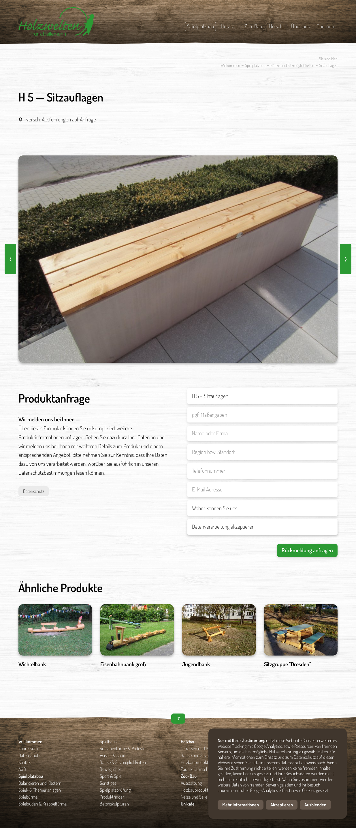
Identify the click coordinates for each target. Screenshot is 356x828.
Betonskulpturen (114, 804)
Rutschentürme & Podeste (122, 748)
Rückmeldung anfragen (307, 550)
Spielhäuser (110, 741)
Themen (325, 26)
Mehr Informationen (240, 805)
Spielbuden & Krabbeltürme (42, 804)
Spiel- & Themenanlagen (39, 790)
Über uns (300, 26)
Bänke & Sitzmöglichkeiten (123, 762)
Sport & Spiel (111, 776)
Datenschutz (33, 491)
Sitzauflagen (328, 65)
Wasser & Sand (112, 755)
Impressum (28, 748)
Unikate (276, 26)
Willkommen (230, 65)
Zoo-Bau (253, 26)
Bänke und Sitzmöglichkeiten (292, 65)
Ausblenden (315, 805)
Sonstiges (108, 783)
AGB (22, 769)
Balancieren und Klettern (39, 783)
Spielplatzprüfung (115, 790)
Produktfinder (112, 797)
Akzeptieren (281, 805)
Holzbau (229, 26)
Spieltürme (27, 797)
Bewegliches (110, 769)
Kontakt (25, 762)
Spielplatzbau (200, 26)
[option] (178, 259)
